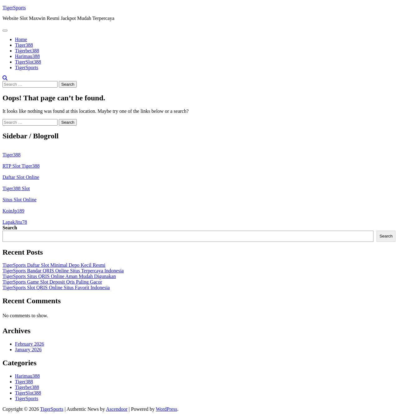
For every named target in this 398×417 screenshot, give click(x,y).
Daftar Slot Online (20, 177)
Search (9, 227)
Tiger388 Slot (16, 188)
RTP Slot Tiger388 (20, 166)
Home (21, 39)
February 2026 (29, 344)
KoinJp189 (13, 210)
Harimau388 (27, 56)
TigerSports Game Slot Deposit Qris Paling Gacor (52, 282)
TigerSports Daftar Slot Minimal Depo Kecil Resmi (53, 265)
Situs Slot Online (19, 199)
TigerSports (14, 7)
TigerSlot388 (28, 62)
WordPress (166, 409)
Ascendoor (116, 409)
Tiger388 (24, 45)
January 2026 (28, 349)
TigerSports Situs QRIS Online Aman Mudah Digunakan (59, 276)
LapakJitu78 (14, 222)
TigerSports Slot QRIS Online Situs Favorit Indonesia (56, 287)
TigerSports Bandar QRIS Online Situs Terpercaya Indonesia (63, 270)
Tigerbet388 (27, 50)
